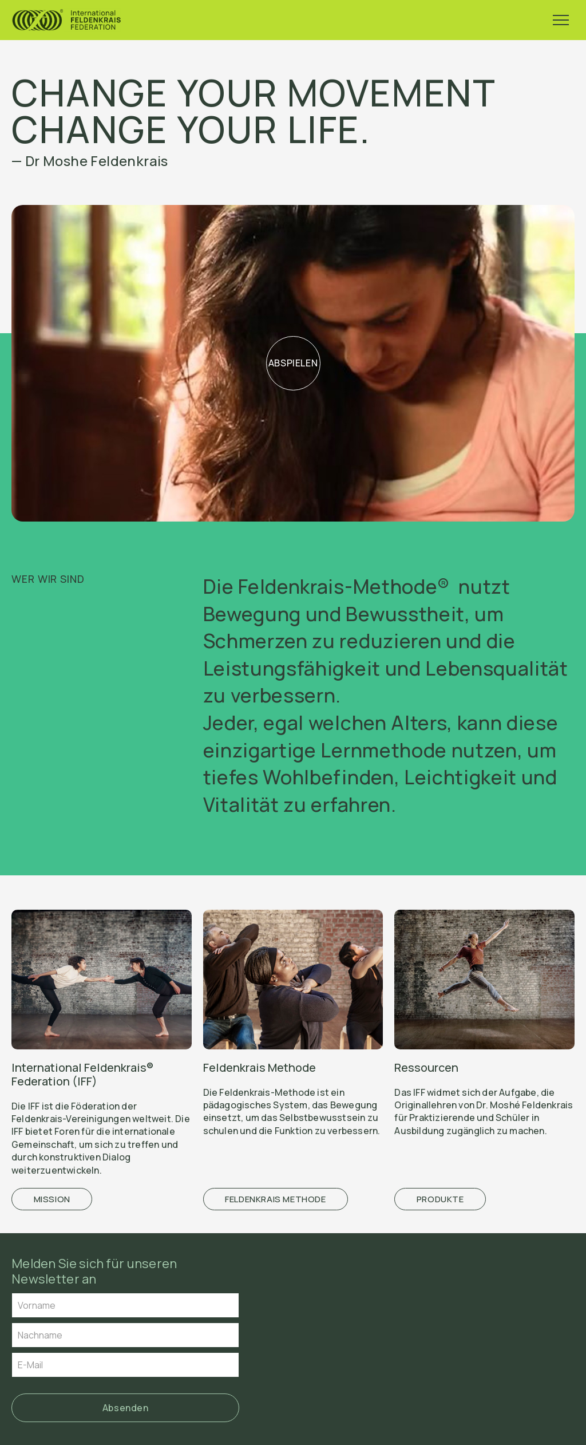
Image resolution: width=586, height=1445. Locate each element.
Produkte (440, 1199)
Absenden (125, 1407)
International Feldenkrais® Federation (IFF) (82, 1074)
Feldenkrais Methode (259, 1067)
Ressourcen (426, 1067)
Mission (52, 1199)
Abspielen (293, 363)
